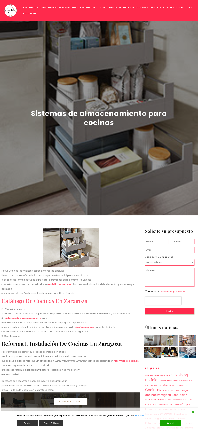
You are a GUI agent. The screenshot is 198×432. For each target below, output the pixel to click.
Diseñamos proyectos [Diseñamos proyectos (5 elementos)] (156, 399)
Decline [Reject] (27, 423)
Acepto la (167, 291)
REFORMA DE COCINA (34, 7)
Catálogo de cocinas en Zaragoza (44, 300)
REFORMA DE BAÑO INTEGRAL (63, 7)
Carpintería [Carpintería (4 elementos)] (160, 385)
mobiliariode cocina (60, 284)
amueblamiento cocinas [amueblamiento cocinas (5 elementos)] (157, 375)
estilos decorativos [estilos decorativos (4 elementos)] (163, 404)
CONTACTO (29, 13)
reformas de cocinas (126, 360)
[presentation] (163, 300)
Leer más (139, 415)
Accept (170, 423)
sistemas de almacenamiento (23, 318)
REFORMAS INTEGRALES (135, 7)
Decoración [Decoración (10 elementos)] (179, 395)
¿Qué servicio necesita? (159, 256)
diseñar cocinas (84, 327)
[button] (157, 8)
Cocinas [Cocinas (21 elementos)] (152, 389)
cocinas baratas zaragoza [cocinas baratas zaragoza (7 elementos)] (175, 390)
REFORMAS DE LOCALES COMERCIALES (100, 7)
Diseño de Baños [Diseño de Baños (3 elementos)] (174, 400)
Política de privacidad (173, 291)
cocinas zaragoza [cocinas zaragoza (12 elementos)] (158, 395)
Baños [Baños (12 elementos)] (175, 375)
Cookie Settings (51, 423)
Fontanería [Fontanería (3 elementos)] (177, 405)
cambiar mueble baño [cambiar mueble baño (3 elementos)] (168, 381)
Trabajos (172, 7)
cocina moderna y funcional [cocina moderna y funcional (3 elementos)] (176, 385)
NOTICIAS (186, 7)
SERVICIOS (156, 7)
